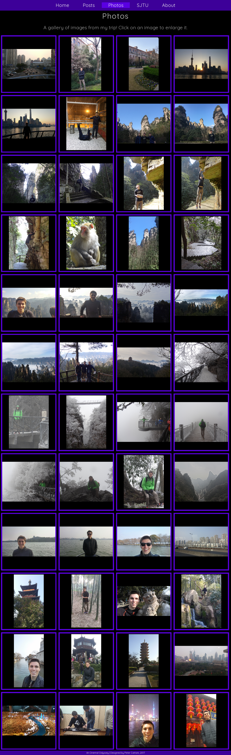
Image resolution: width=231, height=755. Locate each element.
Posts (89, 5)
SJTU (142, 5)
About (168, 5)
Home (62, 5)
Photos (115, 5)
